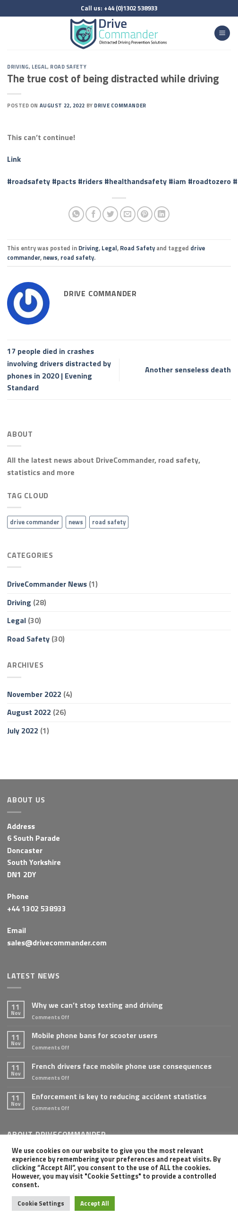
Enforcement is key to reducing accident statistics (119, 1096)
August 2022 (29, 712)
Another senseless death (188, 369)
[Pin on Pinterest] (145, 214)
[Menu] (222, 33)
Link (14, 159)
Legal (39, 66)
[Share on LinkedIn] (162, 214)
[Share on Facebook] (93, 214)
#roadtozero (209, 181)
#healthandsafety (135, 181)
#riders (90, 181)
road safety (77, 257)
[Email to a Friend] (128, 214)
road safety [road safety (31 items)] (109, 522)
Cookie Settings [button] (40, 1203)
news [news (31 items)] (75, 522)
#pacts (64, 181)
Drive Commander (120, 105)
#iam (177, 181)
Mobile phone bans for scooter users (94, 1035)
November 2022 (34, 694)
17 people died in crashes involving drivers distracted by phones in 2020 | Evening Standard (59, 369)
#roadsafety (28, 181)
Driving (18, 66)
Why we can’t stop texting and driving (97, 1005)
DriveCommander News (47, 584)
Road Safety (68, 66)
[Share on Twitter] (110, 214)
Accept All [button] (94, 1203)
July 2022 (22, 730)
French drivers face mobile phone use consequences (122, 1066)
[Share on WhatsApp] (76, 214)
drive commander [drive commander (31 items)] (35, 522)
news (50, 257)
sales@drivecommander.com (57, 942)
